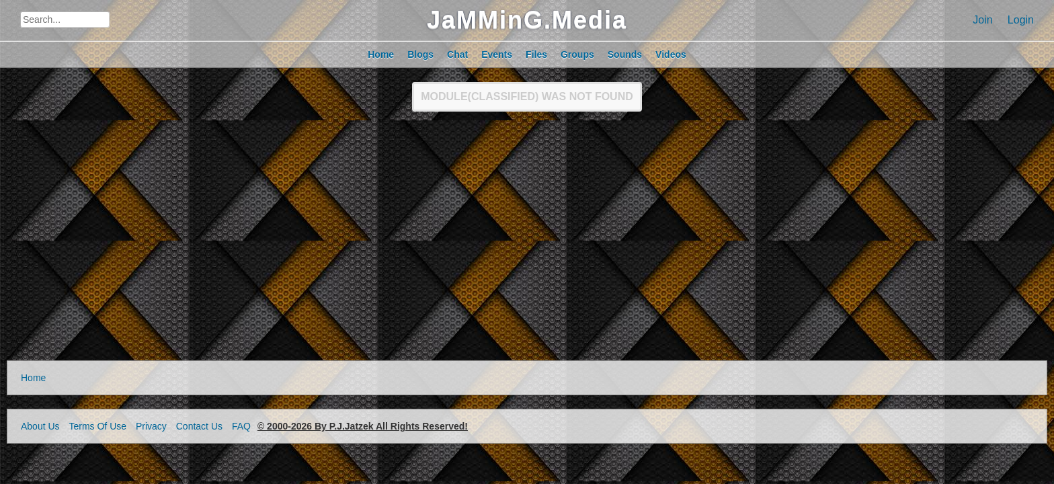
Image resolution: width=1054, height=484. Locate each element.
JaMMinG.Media (527, 20)
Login (1021, 20)
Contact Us (199, 426)
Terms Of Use (97, 426)
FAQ (241, 426)
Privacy (151, 426)
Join (982, 20)
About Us (40, 426)
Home (33, 377)
